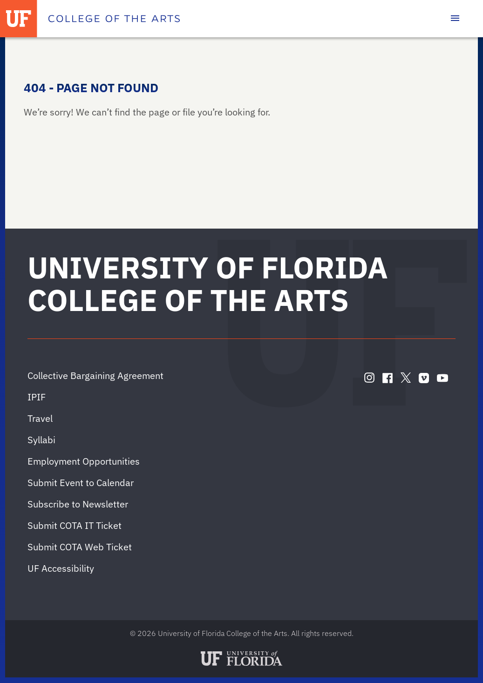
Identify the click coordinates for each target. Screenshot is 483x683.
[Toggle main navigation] (455, 19)
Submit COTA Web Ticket (79, 547)
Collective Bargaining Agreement (95, 375)
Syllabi (41, 439)
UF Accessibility (60, 568)
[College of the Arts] (114, 18)
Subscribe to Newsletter (77, 504)
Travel (40, 418)
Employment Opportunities (83, 461)
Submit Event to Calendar (80, 482)
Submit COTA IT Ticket (74, 525)
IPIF (36, 397)
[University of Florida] (18, 18)
